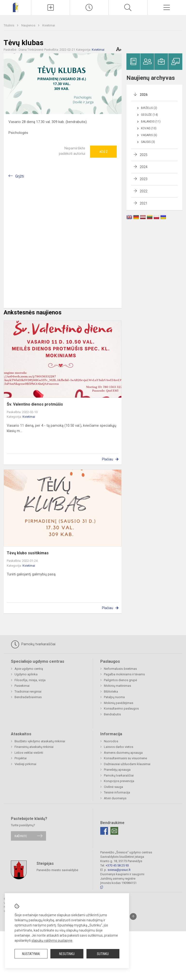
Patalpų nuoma (114, 697)
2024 (143, 167)
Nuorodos (111, 741)
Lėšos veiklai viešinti (29, 752)
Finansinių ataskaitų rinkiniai (34, 747)
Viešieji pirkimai (25, 764)
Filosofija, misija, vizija (30, 680)
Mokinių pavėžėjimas (118, 703)
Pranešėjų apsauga (117, 769)
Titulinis (9, 25)
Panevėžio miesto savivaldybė (57, 870)
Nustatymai (31, 954)
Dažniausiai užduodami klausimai (127, 764)
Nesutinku (67, 954)
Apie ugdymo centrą (29, 668)
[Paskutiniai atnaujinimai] (89, 7)
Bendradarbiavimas (28, 697)
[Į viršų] (133, 916)
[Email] (114, 831)
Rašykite (21, 836)
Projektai (21, 758)
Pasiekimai (22, 685)
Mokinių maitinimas (117, 685)
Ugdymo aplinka (26, 674)
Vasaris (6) (149, 135)
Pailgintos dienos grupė (120, 680)
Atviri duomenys (115, 798)
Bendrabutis (112, 714)
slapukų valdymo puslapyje (51, 940)
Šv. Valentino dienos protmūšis (35, 404)
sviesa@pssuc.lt (119, 870)
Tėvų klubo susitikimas (28, 553)
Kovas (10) (148, 128)
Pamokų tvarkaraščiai (33, 644)
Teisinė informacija (117, 792)
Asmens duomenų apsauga (123, 752)
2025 (143, 155)
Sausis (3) (148, 142)
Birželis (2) (149, 108)
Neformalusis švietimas (120, 668)
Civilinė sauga (113, 787)
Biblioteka (111, 691)
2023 (143, 179)
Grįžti (19, 176)
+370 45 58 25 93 (117, 865)
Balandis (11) (151, 121)
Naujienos (28, 25)
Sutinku (103, 954)
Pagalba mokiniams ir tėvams (124, 674)
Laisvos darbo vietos (118, 747)
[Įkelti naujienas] (50, 7)
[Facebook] (104, 831)
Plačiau (107, 459)
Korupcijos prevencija (119, 781)
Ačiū (103, 151)
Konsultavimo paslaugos (121, 708)
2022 (143, 191)
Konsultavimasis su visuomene (125, 758)
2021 (143, 203)
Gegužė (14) (149, 114)
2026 (143, 95)
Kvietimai (48, 25)
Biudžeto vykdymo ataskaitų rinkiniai (40, 741)
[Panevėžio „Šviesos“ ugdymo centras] (15, 7)
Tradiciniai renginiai (28, 691)
